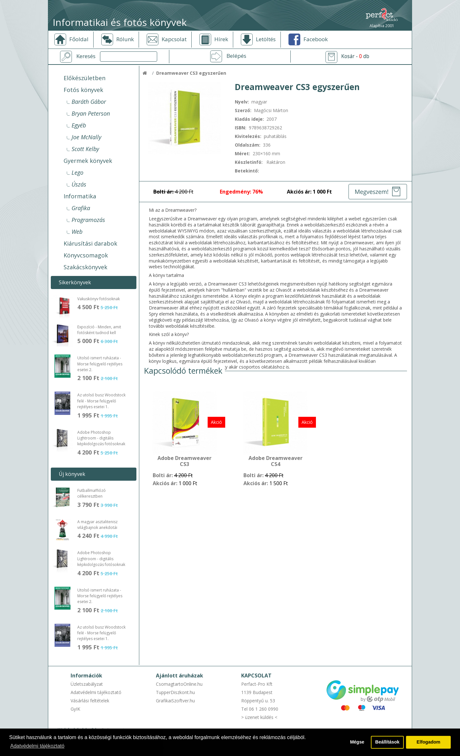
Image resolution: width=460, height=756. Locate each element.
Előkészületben (84, 78)
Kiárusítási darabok (90, 243)
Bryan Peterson (91, 113)
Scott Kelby (85, 149)
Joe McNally (86, 137)
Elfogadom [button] (428, 742)
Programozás (88, 220)
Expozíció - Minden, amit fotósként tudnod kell (99, 329)
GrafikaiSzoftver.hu (175, 701)
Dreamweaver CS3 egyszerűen (191, 73)
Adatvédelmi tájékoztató (96, 692)
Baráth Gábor (89, 101)
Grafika (81, 208)
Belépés (236, 56)
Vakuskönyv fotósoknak (98, 299)
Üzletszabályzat (87, 684)
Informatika (80, 196)
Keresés (86, 56)
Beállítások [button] (387, 742)
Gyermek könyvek (88, 160)
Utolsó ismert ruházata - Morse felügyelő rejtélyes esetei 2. (99, 363)
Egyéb (79, 125)
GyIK (75, 709)
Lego (77, 172)
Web (77, 231)
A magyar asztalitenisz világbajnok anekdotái (97, 524)
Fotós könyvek (83, 90)
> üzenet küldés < (259, 717)
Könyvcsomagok (86, 255)
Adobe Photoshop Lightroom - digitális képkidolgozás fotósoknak (101, 438)
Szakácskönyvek (85, 267)
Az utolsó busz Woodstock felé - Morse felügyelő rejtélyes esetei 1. (101, 400)
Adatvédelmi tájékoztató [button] (37, 746)
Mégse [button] (357, 742)
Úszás (79, 184)
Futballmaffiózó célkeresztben (91, 493)
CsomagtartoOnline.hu (179, 684)
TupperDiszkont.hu (175, 692)
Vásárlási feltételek (90, 701)
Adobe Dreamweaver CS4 (276, 461)
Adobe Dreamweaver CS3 (184, 461)
